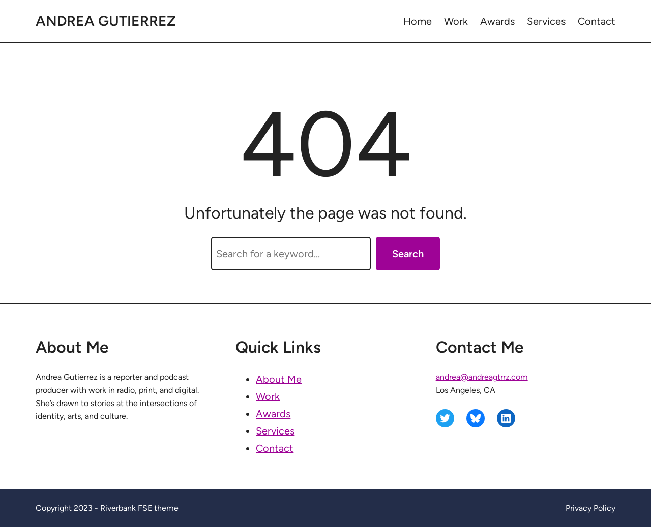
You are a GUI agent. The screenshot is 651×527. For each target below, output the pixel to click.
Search (408, 253)
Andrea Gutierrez (106, 20)
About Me (279, 379)
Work (268, 396)
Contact (274, 448)
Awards (273, 414)
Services (275, 431)
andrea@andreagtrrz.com (482, 377)
